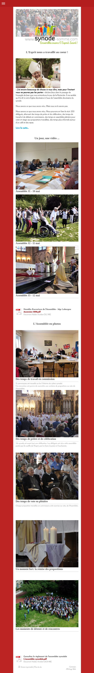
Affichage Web (71, 669)
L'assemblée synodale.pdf (35, 659)
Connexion (72, 667)
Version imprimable (26, 667)
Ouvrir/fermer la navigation (47, 3)
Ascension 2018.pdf (32, 312)
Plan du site (38, 667)
